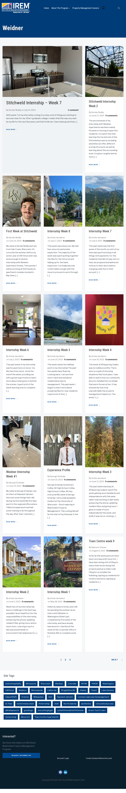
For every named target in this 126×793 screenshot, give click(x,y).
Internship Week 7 (101, 231)
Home (46, 8)
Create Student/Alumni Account (99, 762)
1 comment (73, 110)
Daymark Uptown (65, 701)
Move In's (25, 721)
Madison (22, 694)
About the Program (60, 8)
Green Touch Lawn (97, 714)
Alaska (83, 694)
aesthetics (86, 708)
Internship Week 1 (59, 596)
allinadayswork (12, 714)
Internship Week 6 (18, 354)
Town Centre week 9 (102, 545)
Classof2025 (11, 701)
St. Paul (8, 708)
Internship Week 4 (101, 354)
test (50, 701)
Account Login (63, 762)
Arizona (25, 701)
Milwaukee (38, 701)
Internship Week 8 (59, 231)
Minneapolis (37, 694)
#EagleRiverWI (68, 694)
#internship (44, 708)
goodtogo (28, 714)
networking (10, 721)
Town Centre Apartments (46, 721)
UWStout (9, 694)
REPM (84, 688)
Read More (10, 129)
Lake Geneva (108, 694)
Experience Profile (59, 474)
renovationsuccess (104, 708)
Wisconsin (45, 688)
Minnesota (31, 688)
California (51, 694)
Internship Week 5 (59, 354)
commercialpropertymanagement (93, 701)
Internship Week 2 (18, 596)
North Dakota (70, 708)
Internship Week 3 (101, 476)
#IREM (95, 688)
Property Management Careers (86, 8)
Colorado (72, 688)
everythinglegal (45, 714)
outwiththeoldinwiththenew (70, 714)
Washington (108, 688)
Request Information (21, 759)
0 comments (111, 115)
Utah (56, 708)
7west (94, 694)
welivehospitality (13, 688)
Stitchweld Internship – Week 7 (37, 103)
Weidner (59, 688)
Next (117, 664)
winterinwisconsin (25, 708)
